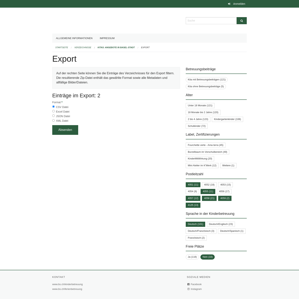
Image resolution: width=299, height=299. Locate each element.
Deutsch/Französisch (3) (201, 230)
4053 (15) (225, 184)
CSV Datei (62, 107)
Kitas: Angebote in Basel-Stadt (116, 47)
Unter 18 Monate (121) (200, 105)
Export (145, 47)
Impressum (107, 38)
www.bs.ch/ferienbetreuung (67, 289)
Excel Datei (62, 111)
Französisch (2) (196, 237)
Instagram (195, 289)
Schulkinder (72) (197, 126)
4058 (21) (209, 198)
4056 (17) (224, 191)
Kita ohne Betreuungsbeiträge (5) (206, 86)
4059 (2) (224, 198)
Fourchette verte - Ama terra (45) (205, 145)
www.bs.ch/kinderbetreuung (68, 284)
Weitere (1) (228, 165)
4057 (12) (193, 198)
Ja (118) (192, 256)
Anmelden (239, 3)
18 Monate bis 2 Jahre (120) (203, 112)
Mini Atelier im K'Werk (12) (202, 165)
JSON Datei (63, 116)
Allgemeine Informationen (74, 38)
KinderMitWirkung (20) (200, 158)
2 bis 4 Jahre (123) (198, 119)
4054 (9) (192, 191)
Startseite (61, 47)
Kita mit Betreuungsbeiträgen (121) (207, 79)
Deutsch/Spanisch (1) (231, 230)
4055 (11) (208, 191)
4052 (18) (209, 184)
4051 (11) (193, 184)
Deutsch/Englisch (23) (221, 224)
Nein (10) (208, 256)
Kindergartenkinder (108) (227, 119)
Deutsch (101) (195, 224)
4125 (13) (193, 205)
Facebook (195, 284)
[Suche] (242, 20)
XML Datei (62, 120)
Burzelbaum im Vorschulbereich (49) (207, 151)
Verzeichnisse (82, 47)
